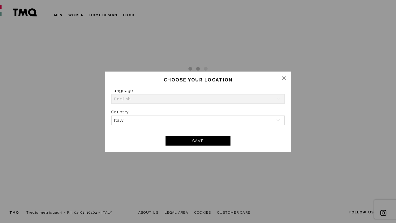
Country (120, 112)
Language (122, 91)
